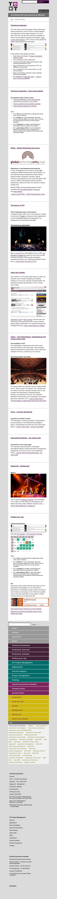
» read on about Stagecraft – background (27, 504)
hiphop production (39, 751)
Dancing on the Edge (26, 739)
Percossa (37, 189)
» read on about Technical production (27, 77)
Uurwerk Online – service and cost (19, 866)
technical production (16, 762)
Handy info (16, 714)
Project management (20, 676)
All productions (13, 789)
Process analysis (19, 671)
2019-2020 (17, 760)
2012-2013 (27, 751)
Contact (15, 632)
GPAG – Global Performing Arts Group (25, 148)
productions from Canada (17, 737)
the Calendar (21, 534)
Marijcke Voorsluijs (27, 499)
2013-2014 (31, 746)
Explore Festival (30, 762)
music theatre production (36, 728)
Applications (17, 667)
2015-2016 (32, 748)
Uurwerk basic (18, 693)
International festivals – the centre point (26, 438)
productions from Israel (33, 757)
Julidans (31, 725)
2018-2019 (38, 739)
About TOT (16, 637)
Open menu (44, 11)
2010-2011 (36, 753)
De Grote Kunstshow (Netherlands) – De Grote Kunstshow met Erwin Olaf (20, 797)
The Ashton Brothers (26, 189)
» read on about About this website (34, 325)
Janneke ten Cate (16, 319)
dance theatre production (17, 746)
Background (17, 710)
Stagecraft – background (20, 466)
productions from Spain (33, 732)
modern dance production (17, 725)
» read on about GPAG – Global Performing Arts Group (28, 194)
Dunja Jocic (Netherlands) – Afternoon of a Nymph (17, 801)
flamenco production (15, 735)
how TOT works (29, 76)
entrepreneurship (14, 755)
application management (26, 744)
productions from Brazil (30, 760)
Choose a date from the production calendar (27, 104)
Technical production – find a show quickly (27, 91)
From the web (18, 701)
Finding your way (17, 517)
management (13, 739)
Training (15, 680)
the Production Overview (34, 534)
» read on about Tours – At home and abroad (29, 426)
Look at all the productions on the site (24, 106)
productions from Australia (18, 748)
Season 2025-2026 (15, 794)
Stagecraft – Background (17, 784)
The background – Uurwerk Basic (19, 868)
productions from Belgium (17, 728)
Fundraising (13, 838)
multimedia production (16, 732)
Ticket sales (13, 833)
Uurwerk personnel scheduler (24, 684)
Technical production (19, 25)
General (11, 776)
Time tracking (13, 830)
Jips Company (28, 319)
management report (15, 753)
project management (15, 751)
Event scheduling (14, 825)
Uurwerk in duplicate (15, 871)
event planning (27, 755)
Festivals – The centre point (17, 781)
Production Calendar (21, 654)
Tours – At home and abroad (21, 412)
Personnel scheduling (16, 827)
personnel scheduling (16, 757)
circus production (41, 725)
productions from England (36, 737)
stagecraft (12, 744)
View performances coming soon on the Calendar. (26, 608)
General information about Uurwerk (20, 859)
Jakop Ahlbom (17, 191)
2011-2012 (27, 753)
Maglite (23, 216)
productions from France (31, 741)
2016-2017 (39, 744)
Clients (15, 706)
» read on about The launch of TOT (26, 261)
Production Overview (21, 650)
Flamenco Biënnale (31, 735)
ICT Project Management (22, 663)
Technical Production (21, 645)
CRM (11, 835)
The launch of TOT (18, 205)
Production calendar (15, 786)
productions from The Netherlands (20, 730)
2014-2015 (17, 741)
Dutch (14, 641)
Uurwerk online (18, 689)
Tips (14, 65)
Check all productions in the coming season (26, 99)
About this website (18, 272)
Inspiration (16, 697)
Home (14, 628)
